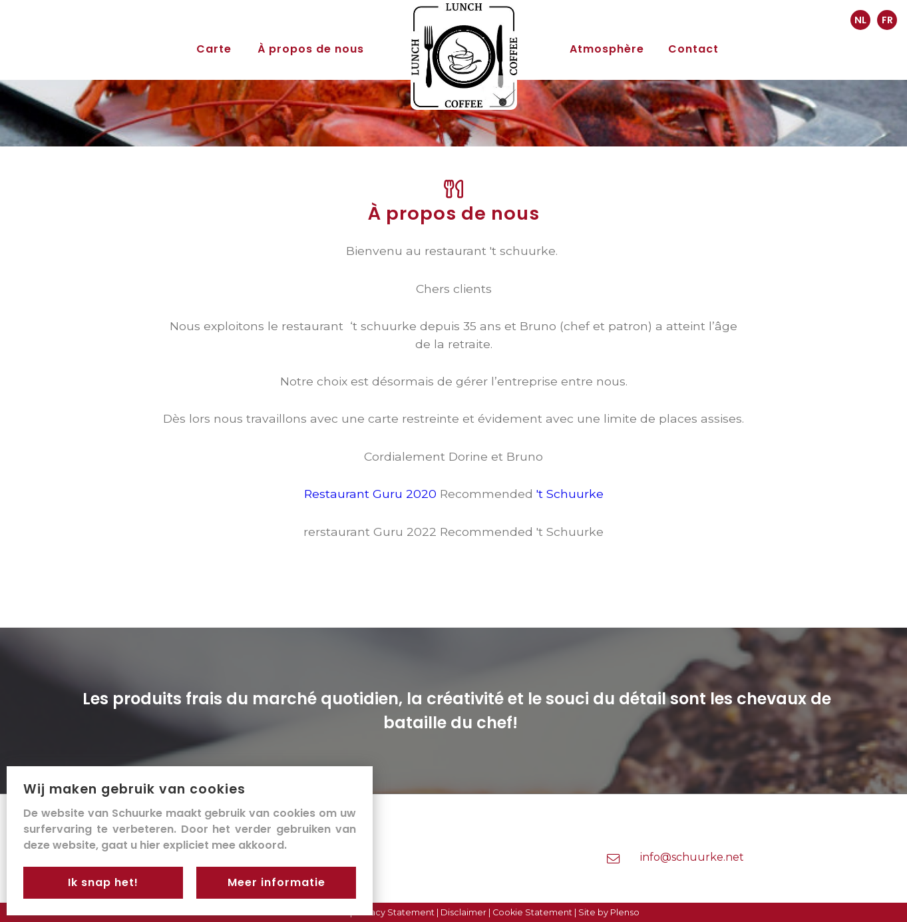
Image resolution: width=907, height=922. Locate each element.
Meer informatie (276, 882)
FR (887, 20)
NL (860, 20)
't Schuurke (570, 494)
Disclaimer (463, 912)
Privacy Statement (394, 912)
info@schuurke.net (692, 857)
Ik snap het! (103, 882)
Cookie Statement (532, 912)
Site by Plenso (608, 912)
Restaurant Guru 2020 (370, 494)
